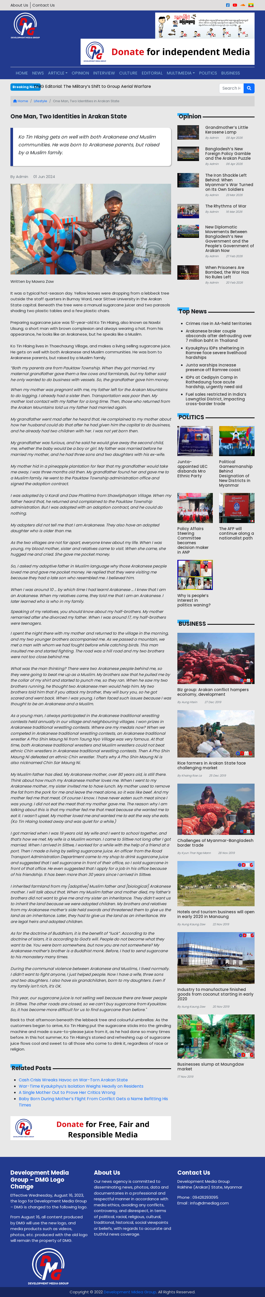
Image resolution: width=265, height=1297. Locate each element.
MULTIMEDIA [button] (179, 73)
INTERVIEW (104, 73)
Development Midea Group (130, 1292)
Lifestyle (40, 101)
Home (20, 101)
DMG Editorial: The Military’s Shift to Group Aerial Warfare (92, 86)
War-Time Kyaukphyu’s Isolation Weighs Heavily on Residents (81, 1086)
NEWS (38, 73)
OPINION (80, 73)
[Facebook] (228, 5)
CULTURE (128, 73)
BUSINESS (230, 73)
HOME (22, 73)
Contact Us (43, 5)
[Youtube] (235, 5)
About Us (19, 5)
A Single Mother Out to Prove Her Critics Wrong (67, 1092)
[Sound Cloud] (242, 5)
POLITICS (208, 73)
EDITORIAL (152, 73)
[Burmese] (251, 5)
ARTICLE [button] (56, 73)
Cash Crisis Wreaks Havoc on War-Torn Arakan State (73, 1080)
